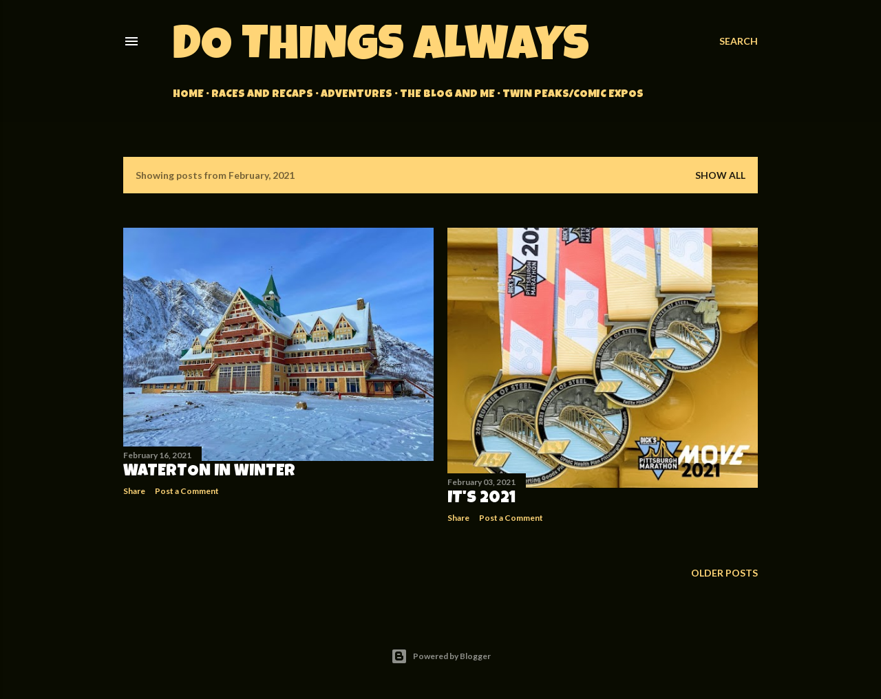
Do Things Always (381, 49)
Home (188, 94)
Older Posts (724, 573)
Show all (720, 175)
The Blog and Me (447, 94)
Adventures (356, 94)
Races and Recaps (262, 94)
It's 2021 (481, 499)
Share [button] (134, 491)
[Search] (738, 41)
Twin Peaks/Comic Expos (573, 94)
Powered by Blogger (441, 656)
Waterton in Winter (209, 472)
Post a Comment (187, 491)
